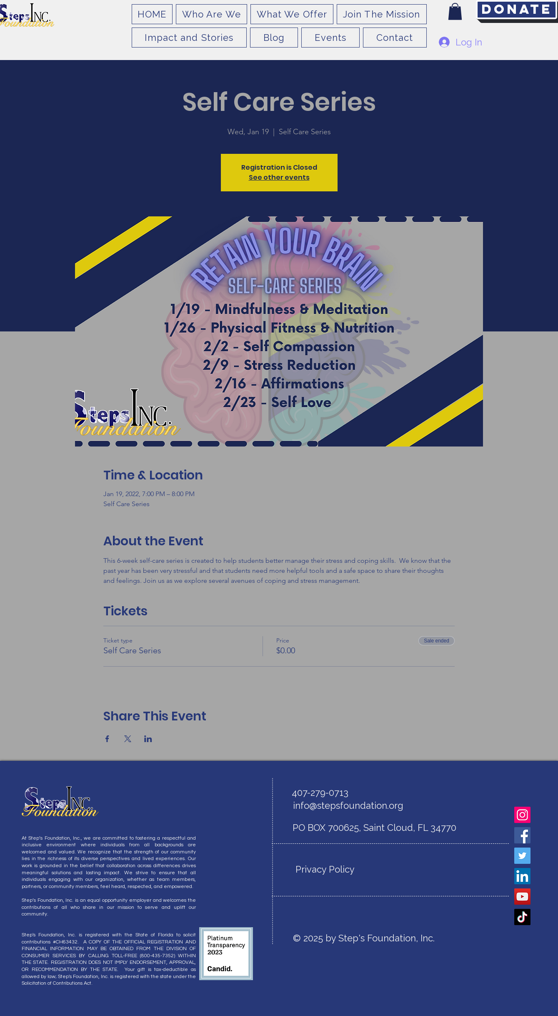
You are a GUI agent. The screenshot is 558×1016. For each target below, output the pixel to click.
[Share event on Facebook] (107, 738)
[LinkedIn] (522, 876)
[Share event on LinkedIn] (148, 738)
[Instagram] (522, 815)
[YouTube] (522, 896)
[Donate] (516, 9)
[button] (455, 11)
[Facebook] (522, 835)
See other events (279, 177)
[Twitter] (522, 856)
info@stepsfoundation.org (348, 805)
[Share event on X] (128, 738)
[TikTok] (522, 917)
